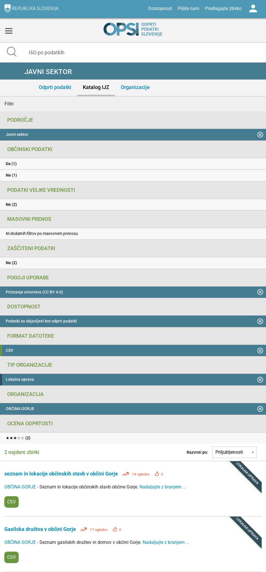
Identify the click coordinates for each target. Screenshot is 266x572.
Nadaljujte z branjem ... (162, 487)
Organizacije (135, 87)
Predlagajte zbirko (223, 8)
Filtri (9, 104)
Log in (253, 8)
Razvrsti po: (197, 452)
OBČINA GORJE (20, 487)
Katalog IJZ (96, 87)
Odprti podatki (55, 87)
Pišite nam (188, 8)
